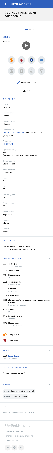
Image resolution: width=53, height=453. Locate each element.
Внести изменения (26, 82)
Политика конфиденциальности (19, 436)
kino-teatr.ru (11, 340)
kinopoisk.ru (11, 334)
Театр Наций (13, 356)
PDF (26, 91)
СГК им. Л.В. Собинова (13, 132)
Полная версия (11, 440)
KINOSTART (8, 144)
